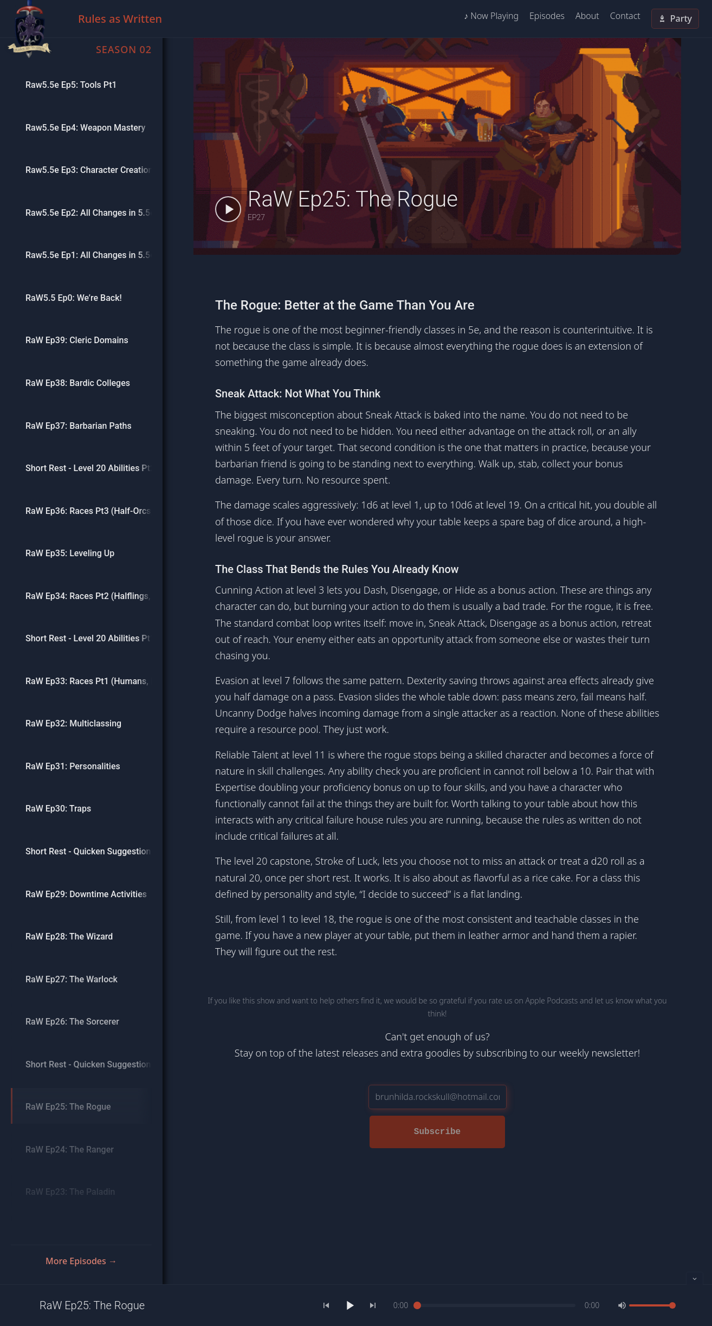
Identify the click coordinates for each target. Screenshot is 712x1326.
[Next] (373, 1305)
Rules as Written (120, 18)
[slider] (496, 1305)
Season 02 (124, 49)
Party (675, 18)
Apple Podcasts (551, 1000)
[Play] (349, 1305)
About (587, 16)
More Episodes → (81, 1261)
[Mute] (622, 1305)
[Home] (29, 29)
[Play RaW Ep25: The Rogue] (228, 209)
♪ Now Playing (491, 16)
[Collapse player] (694, 1278)
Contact (625, 16)
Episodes (547, 16)
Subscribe (437, 1132)
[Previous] (326, 1305)
